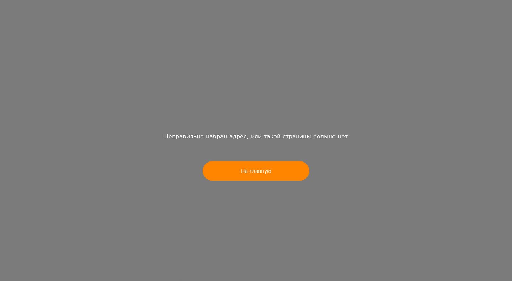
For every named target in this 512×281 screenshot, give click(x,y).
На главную (256, 171)
